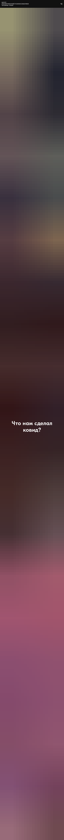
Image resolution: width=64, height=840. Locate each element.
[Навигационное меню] (61, 3)
